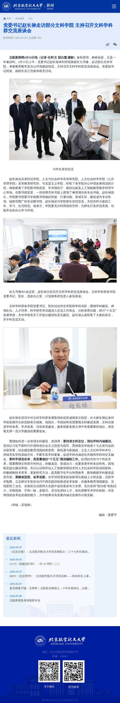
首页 (9, 18)
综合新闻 (19, 18)
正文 (30, 18)
